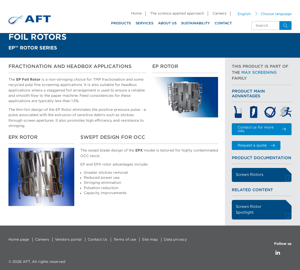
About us (167, 23)
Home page (18, 239)
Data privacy (175, 239)
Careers (220, 13)
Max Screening (259, 73)
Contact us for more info (262, 129)
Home (136, 13)
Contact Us (97, 239)
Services (144, 23)
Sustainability (195, 23)
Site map (150, 239)
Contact (223, 23)
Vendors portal (68, 239)
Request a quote (256, 145)
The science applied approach (177, 13)
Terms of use (124, 239)
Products (121, 23)
